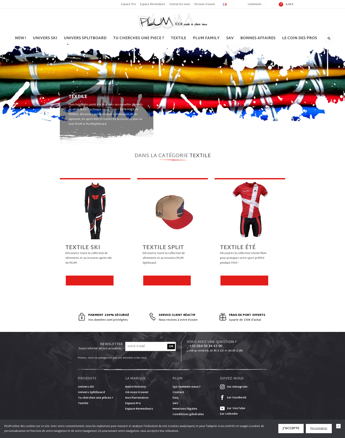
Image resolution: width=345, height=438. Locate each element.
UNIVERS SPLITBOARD (85, 38)
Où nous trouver (204, 4)
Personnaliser (318, 428)
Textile (83, 403)
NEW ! (20, 38)
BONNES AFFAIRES (257, 38)
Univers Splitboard (91, 392)
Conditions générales (188, 414)
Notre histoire (135, 387)
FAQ (175, 398)
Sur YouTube (232, 408)
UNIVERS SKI (45, 38)
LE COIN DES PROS (299, 38)
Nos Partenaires (137, 398)
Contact (178, 392)
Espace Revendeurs (152, 4)
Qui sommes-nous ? (186, 387)
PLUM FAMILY (206, 38)
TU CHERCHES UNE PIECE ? (138, 38)
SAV (230, 38)
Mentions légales (184, 409)
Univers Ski (86, 387)
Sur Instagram (233, 387)
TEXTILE (178, 38)
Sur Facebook (233, 397)
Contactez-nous (179, 4)
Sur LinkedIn (229, 414)
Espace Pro (128, 4)
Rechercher (329, 38)
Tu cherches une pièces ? (95, 398)
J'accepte (291, 428)
